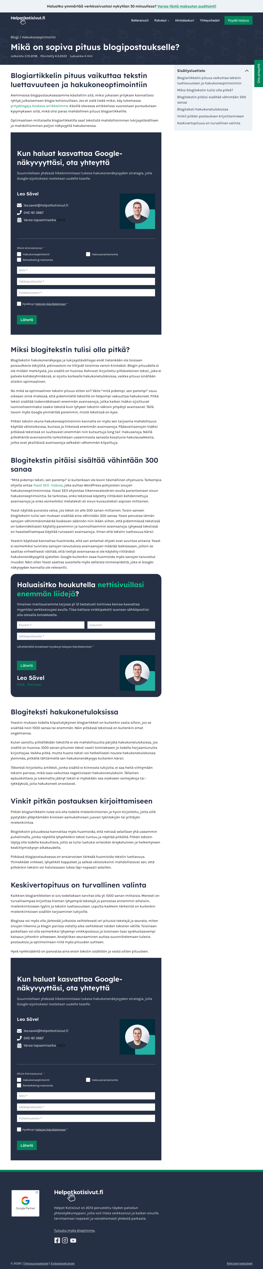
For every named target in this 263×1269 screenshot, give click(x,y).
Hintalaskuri (184, 20)
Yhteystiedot (210, 20)
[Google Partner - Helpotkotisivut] (31, 1203)
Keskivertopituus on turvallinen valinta (208, 123)
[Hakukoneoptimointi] (19, 254)
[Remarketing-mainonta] (19, 260)
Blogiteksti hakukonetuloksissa (202, 109)
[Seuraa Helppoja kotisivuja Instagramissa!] (65, 1240)
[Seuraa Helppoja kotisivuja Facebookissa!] (57, 1240)
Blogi (15, 37)
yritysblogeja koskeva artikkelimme (39, 106)
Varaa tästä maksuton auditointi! (186, 6)
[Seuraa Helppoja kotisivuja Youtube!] (73, 1240)
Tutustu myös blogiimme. (74, 1230)
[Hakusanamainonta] (88, 254)
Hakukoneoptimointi (39, 37)
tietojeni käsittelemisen (51, 304)
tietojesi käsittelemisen (77, 646)
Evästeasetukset (63, 1263)
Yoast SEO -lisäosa (48, 485)
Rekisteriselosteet (240, 1263)
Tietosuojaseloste (36, 1263)
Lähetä (27, 319)
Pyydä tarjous (238, 20)
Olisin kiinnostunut (29, 248)
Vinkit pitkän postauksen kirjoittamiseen (210, 116)
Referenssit (140, 20)
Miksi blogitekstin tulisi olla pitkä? (205, 90)
